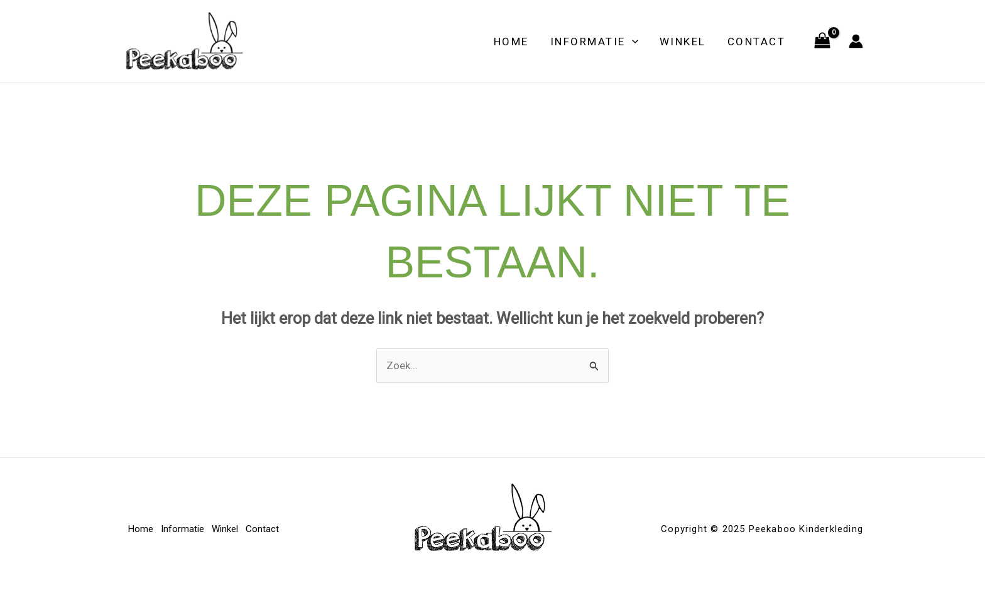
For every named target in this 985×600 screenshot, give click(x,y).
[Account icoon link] (856, 41)
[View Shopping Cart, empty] (822, 41)
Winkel (683, 41)
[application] (632, 41)
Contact (756, 41)
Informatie (594, 41)
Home (511, 41)
